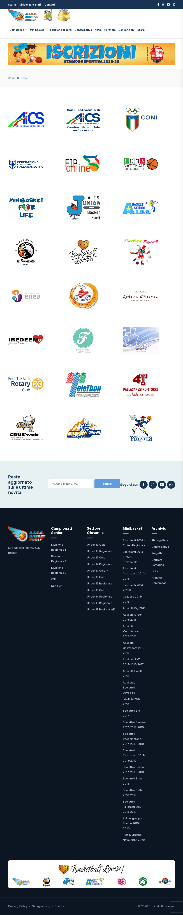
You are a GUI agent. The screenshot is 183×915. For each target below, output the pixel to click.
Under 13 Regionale (99, 603)
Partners (109, 30)
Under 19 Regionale (99, 551)
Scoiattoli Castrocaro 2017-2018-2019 (134, 755)
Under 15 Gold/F (97, 590)
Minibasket (37, 30)
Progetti (157, 553)
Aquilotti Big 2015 (134, 608)
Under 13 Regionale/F (101, 609)
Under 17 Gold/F (97, 570)
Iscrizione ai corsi (60, 30)
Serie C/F (57, 585)
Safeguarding (41, 906)
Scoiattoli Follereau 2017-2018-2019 (133, 806)
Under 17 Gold (96, 557)
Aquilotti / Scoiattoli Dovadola (129, 687)
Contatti (50, 4)
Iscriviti (107, 483)
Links (155, 571)
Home (11, 78)
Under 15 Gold (96, 577)
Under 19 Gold (96, 544)
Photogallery (160, 540)
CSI (53, 579)
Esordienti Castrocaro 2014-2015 (134, 573)
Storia (12, 4)
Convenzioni (126, 30)
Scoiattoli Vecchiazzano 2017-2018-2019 (133, 739)
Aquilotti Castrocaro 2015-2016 (134, 648)
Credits (59, 906)
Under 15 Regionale (99, 583)
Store (141, 30)
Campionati (17, 30)
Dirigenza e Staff (30, 4)
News (98, 30)
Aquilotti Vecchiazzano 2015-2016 (132, 631)
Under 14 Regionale (99, 596)
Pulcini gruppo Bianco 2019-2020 (132, 823)
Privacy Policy (17, 906)
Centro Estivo (83, 30)
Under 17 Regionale (99, 564)
